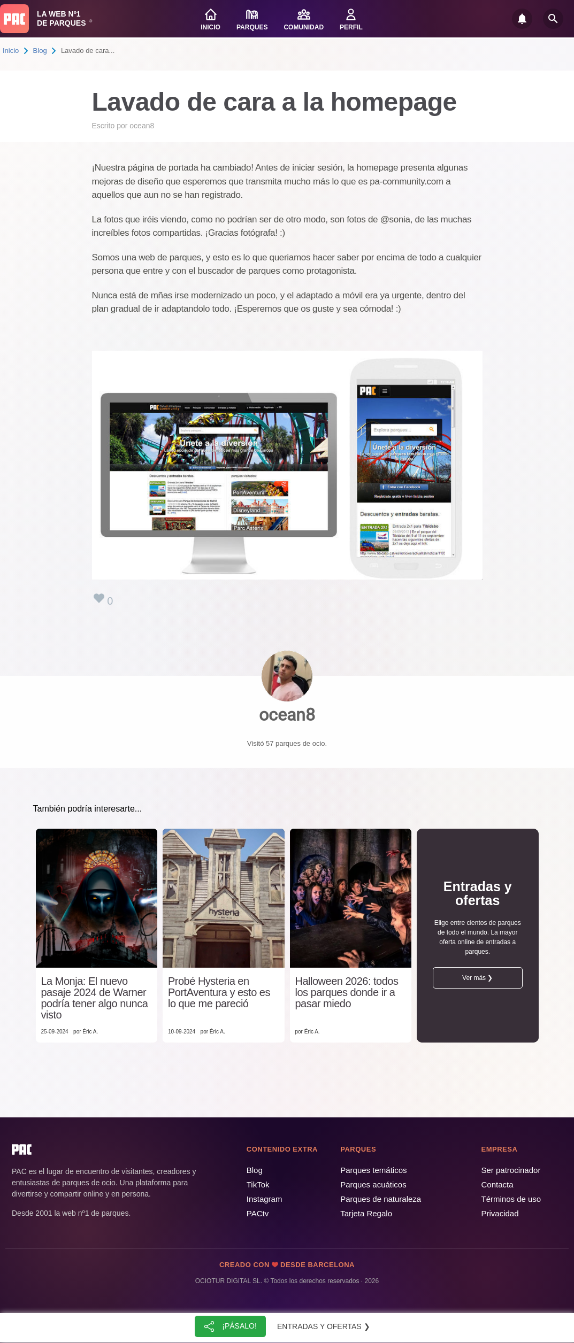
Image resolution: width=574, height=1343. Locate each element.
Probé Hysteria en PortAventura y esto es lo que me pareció (219, 992)
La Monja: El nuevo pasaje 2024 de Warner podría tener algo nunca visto (94, 998)
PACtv (258, 1213)
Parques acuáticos (373, 1184)
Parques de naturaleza (380, 1198)
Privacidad (500, 1213)
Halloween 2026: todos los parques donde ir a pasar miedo (347, 992)
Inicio (11, 51)
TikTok (258, 1184)
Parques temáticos (373, 1170)
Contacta (497, 1184)
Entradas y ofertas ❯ (323, 1326)
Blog (40, 51)
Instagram (264, 1198)
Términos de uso (511, 1198)
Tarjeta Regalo (366, 1213)
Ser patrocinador (511, 1170)
